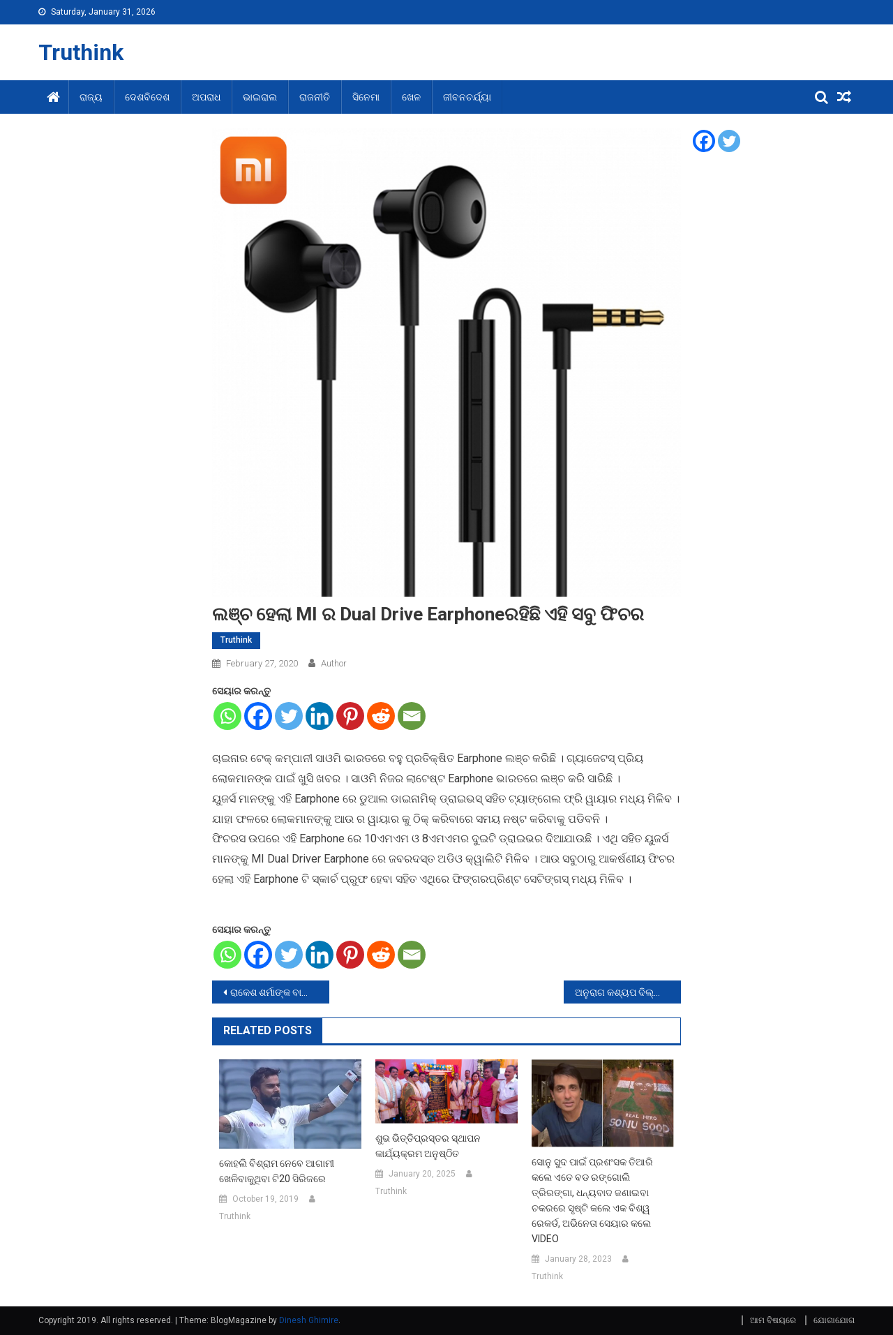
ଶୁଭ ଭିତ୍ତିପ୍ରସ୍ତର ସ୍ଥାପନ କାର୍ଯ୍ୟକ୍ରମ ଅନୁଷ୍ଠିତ (428, 1146)
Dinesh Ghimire (308, 1320)
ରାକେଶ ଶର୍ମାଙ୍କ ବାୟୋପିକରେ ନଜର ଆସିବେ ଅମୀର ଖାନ (279, 992)
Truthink (80, 52)
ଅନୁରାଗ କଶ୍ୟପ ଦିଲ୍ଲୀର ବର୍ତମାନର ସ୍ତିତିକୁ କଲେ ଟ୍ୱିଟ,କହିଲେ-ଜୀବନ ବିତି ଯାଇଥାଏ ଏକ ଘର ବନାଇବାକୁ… (628, 992)
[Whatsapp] (227, 716)
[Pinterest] (350, 716)
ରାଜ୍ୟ (91, 97)
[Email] (412, 716)
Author (334, 663)
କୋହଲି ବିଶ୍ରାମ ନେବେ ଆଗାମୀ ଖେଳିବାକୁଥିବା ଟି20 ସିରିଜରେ (276, 1171)
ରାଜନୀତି (314, 97)
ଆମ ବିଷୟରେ (773, 1320)
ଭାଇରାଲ (260, 97)
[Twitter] (289, 716)
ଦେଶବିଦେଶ (147, 97)
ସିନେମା (366, 97)
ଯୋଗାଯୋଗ (834, 1320)
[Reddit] (381, 716)
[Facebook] (258, 716)
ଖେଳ (411, 97)
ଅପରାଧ (206, 97)
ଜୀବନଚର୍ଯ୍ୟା (467, 97)
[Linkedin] (319, 716)
